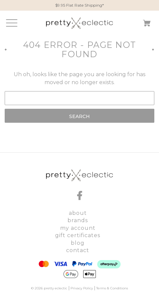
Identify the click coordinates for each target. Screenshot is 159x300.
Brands (77, 220)
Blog (78, 243)
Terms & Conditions (112, 288)
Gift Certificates (77, 235)
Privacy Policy (81, 288)
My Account (78, 228)
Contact (77, 250)
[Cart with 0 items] (147, 24)
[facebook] (79, 195)
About (78, 213)
